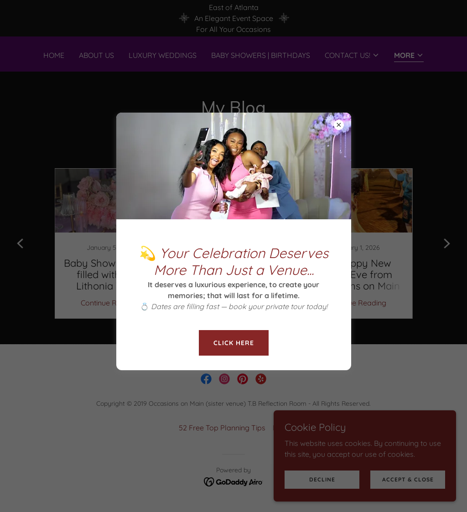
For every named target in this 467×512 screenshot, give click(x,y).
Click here (233, 343)
